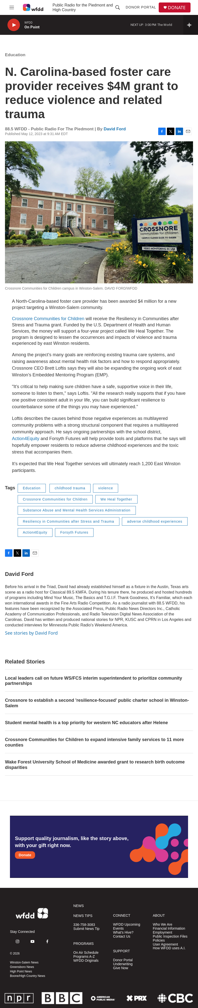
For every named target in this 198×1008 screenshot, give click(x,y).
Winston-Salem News (24, 962)
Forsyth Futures (74, 532)
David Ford (115, 129)
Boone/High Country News (27, 976)
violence (105, 488)
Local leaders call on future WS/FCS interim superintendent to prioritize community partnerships (93, 681)
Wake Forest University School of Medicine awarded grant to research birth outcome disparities (95, 764)
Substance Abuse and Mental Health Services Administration (77, 510)
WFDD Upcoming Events (126, 926)
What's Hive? (123, 932)
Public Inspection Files (170, 936)
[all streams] (190, 25)
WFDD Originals (86, 960)
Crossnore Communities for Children (48, 318)
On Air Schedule (86, 953)
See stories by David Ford (31, 633)
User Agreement (165, 944)
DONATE (177, 7)
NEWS (78, 906)
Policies (159, 940)
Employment (162, 932)
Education (15, 54)
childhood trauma (70, 488)
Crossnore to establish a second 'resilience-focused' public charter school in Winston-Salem (97, 703)
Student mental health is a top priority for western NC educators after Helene (86, 722)
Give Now (120, 968)
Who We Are (162, 924)
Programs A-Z (84, 956)
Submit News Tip (86, 929)
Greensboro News (22, 967)
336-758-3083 (84, 925)
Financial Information (169, 928)
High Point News (21, 971)
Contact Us (121, 936)
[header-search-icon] (117, 7)
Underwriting (123, 964)
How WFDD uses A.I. (169, 948)
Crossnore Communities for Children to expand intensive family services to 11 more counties (94, 742)
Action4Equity (25, 438)
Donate (25, 855)
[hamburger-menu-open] (11, 7)
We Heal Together (116, 499)
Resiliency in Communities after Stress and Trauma (68, 521)
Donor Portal (141, 7)
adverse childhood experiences (154, 521)
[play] (14, 25)
